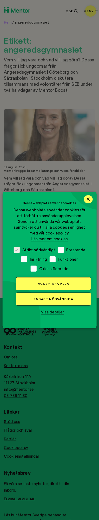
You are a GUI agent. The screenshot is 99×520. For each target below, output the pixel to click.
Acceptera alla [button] (53, 284)
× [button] (88, 199)
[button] (52, 312)
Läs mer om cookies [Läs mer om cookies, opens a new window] (49, 239)
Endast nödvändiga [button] (53, 299)
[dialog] (49, 260)
